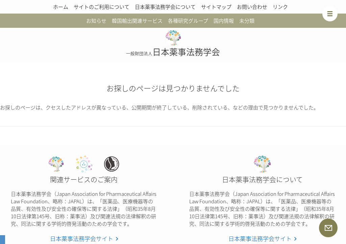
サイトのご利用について (101, 7)
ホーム (60, 7)
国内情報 (224, 20)
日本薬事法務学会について (165, 7)
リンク (280, 7)
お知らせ (96, 20)
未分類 (246, 20)
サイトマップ (216, 7)
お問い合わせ (252, 7)
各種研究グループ (188, 20)
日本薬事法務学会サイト (81, 238)
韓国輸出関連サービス (137, 20)
